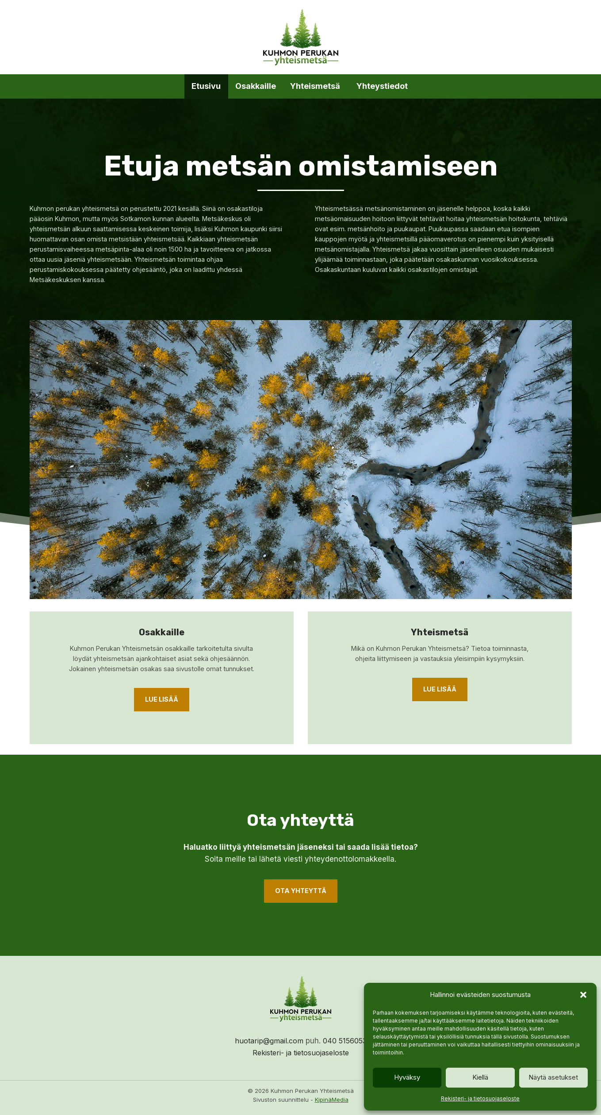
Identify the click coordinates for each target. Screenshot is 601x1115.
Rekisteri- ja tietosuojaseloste (480, 1098)
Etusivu (206, 86)
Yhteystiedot (383, 86)
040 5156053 (346, 1040)
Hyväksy (407, 1077)
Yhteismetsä (316, 86)
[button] (583, 994)
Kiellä (480, 1077)
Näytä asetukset (553, 1077)
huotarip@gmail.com (266, 1040)
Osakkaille (255, 86)
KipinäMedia (331, 1100)
